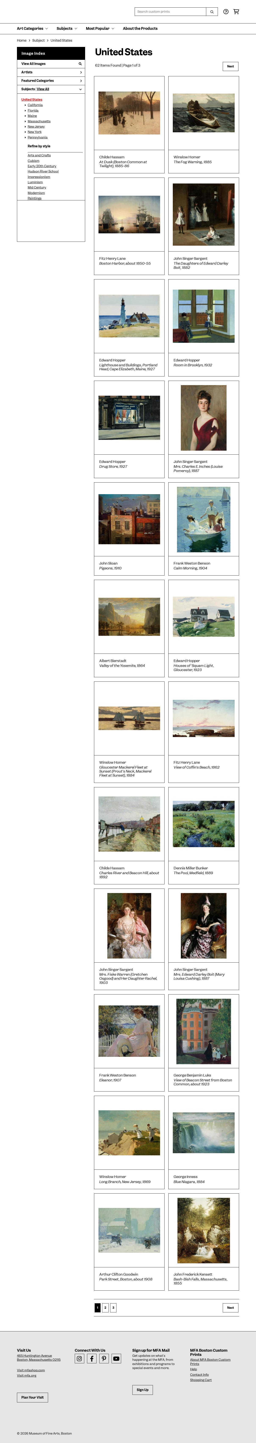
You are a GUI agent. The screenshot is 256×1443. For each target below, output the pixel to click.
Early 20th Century (42, 166)
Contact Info (199, 1375)
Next (230, 66)
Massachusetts (39, 121)
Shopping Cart (201, 1380)
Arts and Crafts (39, 155)
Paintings (35, 198)
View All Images (51, 64)
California (35, 105)
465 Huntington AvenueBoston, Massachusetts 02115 (39, 1358)
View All (43, 89)
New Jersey (36, 126)
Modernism (36, 193)
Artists (51, 72)
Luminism (35, 182)
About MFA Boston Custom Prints (210, 1362)
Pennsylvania (38, 137)
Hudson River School (43, 171)
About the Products (140, 28)
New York (35, 132)
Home (21, 40)
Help (193, 1369)
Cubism (33, 161)
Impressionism (39, 177)
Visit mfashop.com (31, 1370)
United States (31, 100)
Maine (32, 116)
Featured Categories (51, 81)
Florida (33, 110)
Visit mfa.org (26, 1375)
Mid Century (37, 187)
